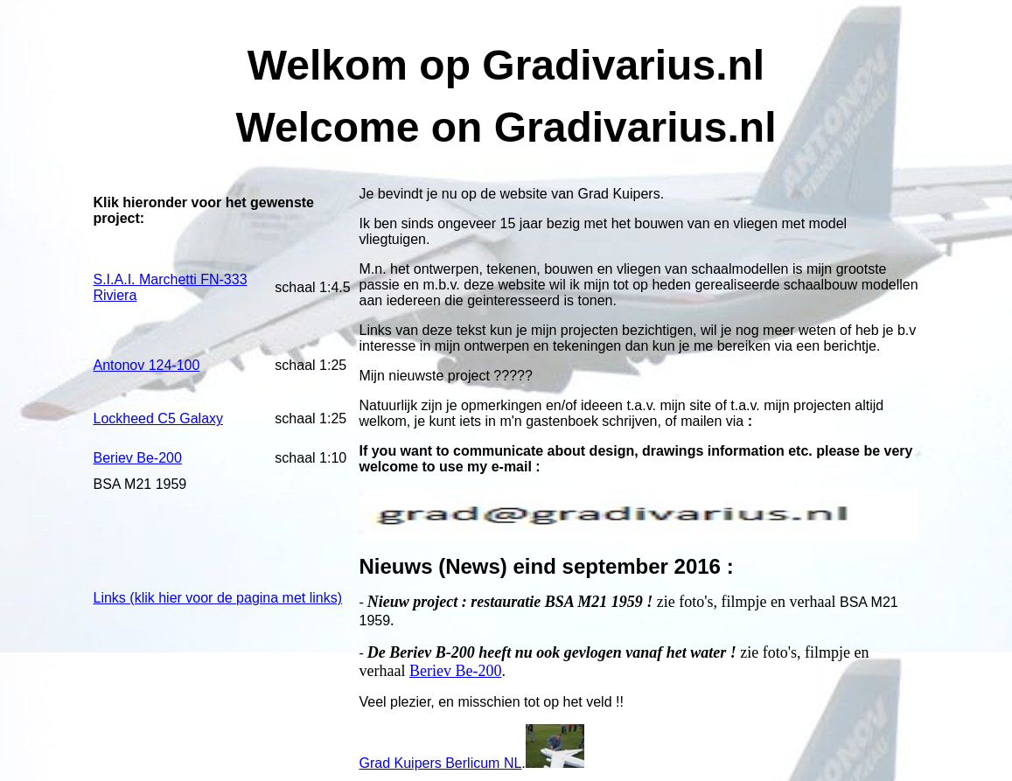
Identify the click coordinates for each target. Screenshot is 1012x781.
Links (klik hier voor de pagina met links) (218, 597)
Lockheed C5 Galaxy (159, 418)
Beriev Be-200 (455, 671)
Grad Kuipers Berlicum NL (440, 763)
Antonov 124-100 (147, 365)
